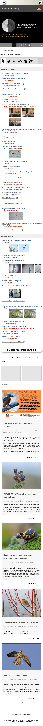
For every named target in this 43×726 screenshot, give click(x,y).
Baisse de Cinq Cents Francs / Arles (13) (14, 89)
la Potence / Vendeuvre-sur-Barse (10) (13, 321)
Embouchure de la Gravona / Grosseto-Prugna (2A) (17, 172)
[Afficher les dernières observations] (11, 54)
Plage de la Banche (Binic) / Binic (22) (13, 146)
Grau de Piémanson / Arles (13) (11, 94)
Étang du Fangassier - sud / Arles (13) (13, 342)
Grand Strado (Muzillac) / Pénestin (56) (13, 208)
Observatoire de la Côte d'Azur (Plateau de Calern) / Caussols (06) (22, 306)
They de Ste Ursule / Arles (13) (11, 136)
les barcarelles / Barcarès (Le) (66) (12, 230)
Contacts (24, 714)
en (40, 8)
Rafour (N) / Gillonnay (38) (10, 198)
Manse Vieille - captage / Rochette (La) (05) (15, 286)
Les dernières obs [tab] (7, 50)
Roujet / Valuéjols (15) (8, 141)
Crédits (29, 714)
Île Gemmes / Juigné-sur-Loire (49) (12, 203)
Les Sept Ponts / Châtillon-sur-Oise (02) (14, 255)
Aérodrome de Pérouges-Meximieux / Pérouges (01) (17, 240)
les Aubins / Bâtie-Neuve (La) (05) (12, 281)
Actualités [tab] (5, 384)
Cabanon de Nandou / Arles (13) (11, 337)
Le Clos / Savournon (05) (9, 275)
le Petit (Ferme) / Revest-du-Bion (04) (13, 260)
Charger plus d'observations (21, 350)
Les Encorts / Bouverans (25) (11, 166)
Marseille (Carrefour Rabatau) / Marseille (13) (15, 104)
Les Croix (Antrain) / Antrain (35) (12, 182)
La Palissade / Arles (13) (9, 99)
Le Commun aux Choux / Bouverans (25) (14, 161)
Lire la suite (33, 457)
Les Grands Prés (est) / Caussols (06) (13, 78)
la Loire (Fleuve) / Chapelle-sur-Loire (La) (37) (16, 187)
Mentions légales (16, 714)
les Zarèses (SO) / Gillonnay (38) (12, 192)
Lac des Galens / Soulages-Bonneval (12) (14, 326)
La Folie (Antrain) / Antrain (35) (11, 177)
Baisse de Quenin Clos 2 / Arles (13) (13, 84)
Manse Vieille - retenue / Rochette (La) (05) (15, 73)
